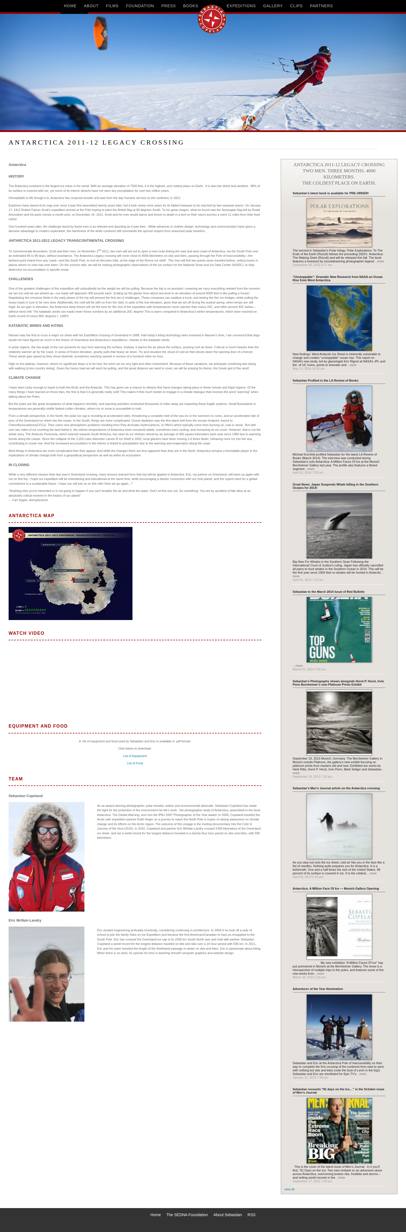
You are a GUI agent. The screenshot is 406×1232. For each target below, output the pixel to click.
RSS (251, 1215)
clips (296, 6)
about (91, 6)
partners (321, 6)
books (190, 6)
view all (289, 1189)
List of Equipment (135, 756)
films (112, 6)
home (70, 6)
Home (156, 1215)
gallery (273, 6)
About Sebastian (228, 1215)
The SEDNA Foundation (187, 1215)
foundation (140, 6)
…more (379, 261)
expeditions (241, 6)
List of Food (135, 763)
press (168, 6)
